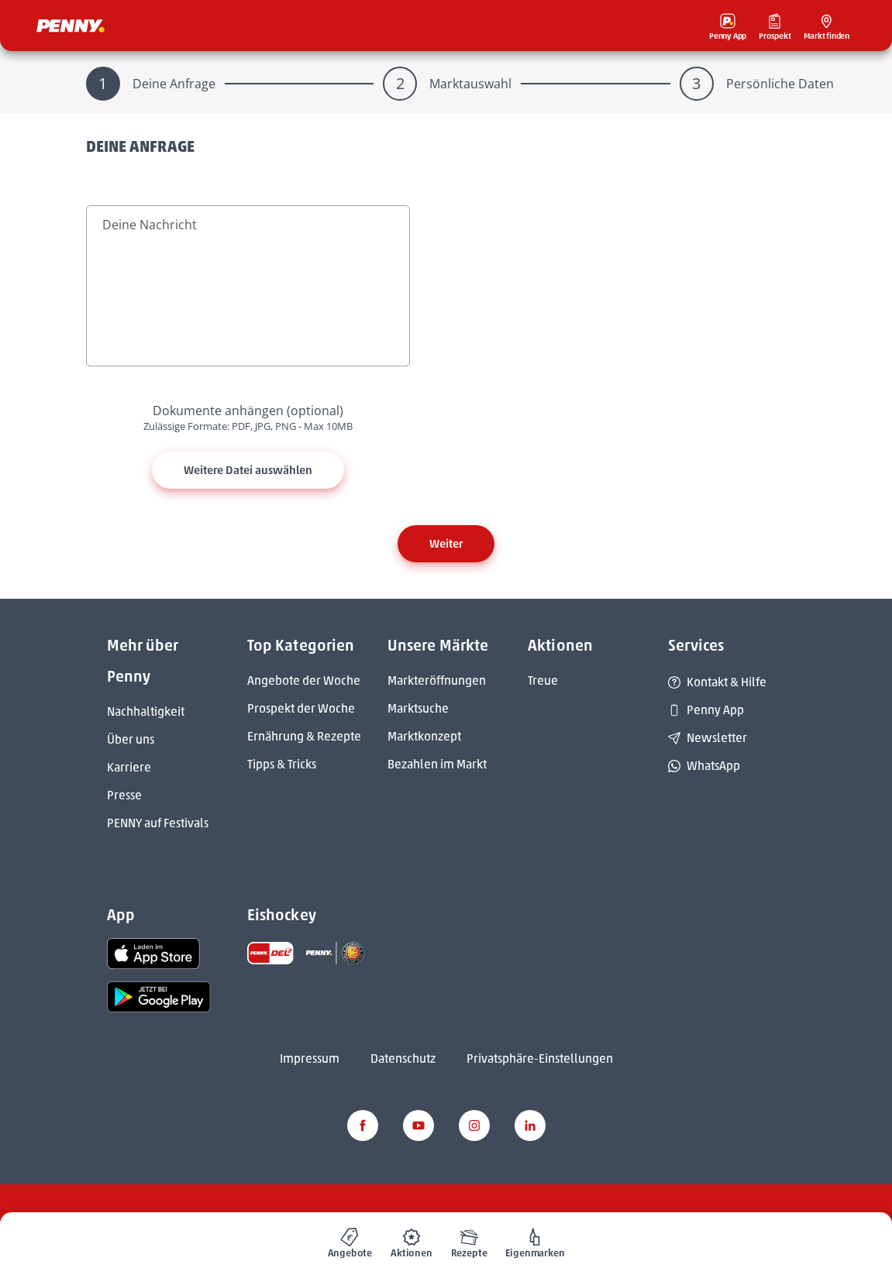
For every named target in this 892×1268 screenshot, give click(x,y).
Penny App (706, 710)
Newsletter (707, 737)
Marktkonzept (424, 736)
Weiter (446, 544)
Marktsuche (418, 708)
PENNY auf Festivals (157, 823)
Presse (124, 795)
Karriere (129, 767)
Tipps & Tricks (281, 764)
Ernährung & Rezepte (304, 736)
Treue (543, 680)
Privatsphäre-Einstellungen (540, 1058)
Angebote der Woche (303, 680)
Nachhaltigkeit (145, 711)
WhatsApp (704, 765)
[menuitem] (350, 1240)
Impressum (309, 1058)
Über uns (130, 739)
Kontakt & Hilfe (717, 682)
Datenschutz (403, 1058)
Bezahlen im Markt (437, 764)
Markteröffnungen (436, 680)
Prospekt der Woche (301, 708)
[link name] (153, 952)
